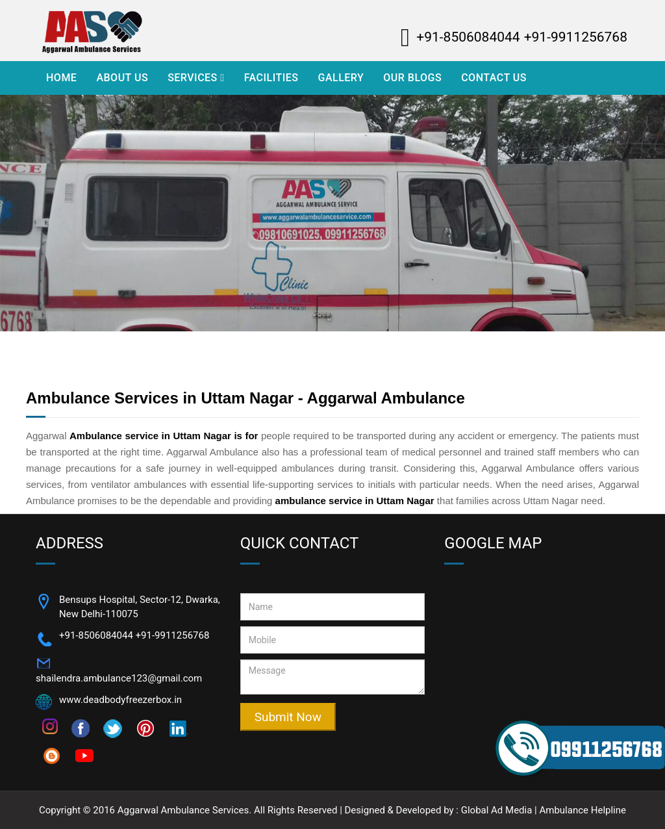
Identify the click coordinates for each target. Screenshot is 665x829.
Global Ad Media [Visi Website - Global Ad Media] (497, 810)
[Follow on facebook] (80, 727)
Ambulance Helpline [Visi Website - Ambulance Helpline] (582, 810)
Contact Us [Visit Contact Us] (494, 77)
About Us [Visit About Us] (122, 77)
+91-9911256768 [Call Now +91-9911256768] (173, 635)
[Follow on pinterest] (145, 727)
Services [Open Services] (196, 77)
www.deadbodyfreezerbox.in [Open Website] (120, 700)
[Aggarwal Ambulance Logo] (128, 30)
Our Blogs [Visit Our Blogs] (412, 77)
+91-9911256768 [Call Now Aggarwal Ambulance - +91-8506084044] (575, 37)
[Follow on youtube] (84, 755)
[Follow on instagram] (50, 726)
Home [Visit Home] (61, 77)
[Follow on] (178, 727)
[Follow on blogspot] (52, 755)
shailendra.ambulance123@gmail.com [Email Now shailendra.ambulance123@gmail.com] (119, 678)
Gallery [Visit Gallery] (341, 77)
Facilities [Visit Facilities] (271, 77)
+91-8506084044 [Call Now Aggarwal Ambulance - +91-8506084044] (468, 37)
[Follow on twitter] (113, 727)
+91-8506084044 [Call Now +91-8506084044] (96, 635)
